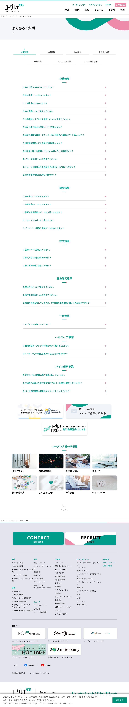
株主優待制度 (24, 484)
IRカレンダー (104, 484)
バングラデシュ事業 (19, 575)
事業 (67, 10)
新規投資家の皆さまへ (63, 566)
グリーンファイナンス (63, 597)
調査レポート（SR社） (63, 607)
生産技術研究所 (17, 595)
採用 (122, 10)
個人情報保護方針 (18, 673)
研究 (77, 10)
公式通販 (119, 5)
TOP (2, 16)
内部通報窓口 (82, 605)
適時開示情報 (78, 463)
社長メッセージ (39, 563)
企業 (87, 10)
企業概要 (36, 572)
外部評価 (58, 593)
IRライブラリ (24, 463)
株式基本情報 (51, 463)
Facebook (31, 665)
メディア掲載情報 (40, 612)
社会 (78, 598)
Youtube (48, 665)
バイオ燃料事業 (90, 62)
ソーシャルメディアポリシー (40, 673)
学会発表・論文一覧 (19, 601)
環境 (78, 594)
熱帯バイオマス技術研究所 (22, 598)
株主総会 (78, 484)
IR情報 (112, 10)
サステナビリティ (95, 5)
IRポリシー (59, 610)
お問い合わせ (107, 566)
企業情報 (25, 52)
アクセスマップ (39, 582)
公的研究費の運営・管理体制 (22, 610)
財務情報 (51, 52)
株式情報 (77, 52)
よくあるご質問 (51, 484)
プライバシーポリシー (48, 703)
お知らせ (36, 609)
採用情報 (106, 559)
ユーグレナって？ (79, 5)
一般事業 (38, 62)
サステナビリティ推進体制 (86, 591)
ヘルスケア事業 (64, 62)
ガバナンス (81, 601)
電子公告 (104, 463)
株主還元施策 (104, 52)
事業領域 (58, 587)
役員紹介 (36, 575)
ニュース (98, 10)
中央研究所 (16, 591)
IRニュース (59, 563)
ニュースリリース (40, 605)
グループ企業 (38, 579)
